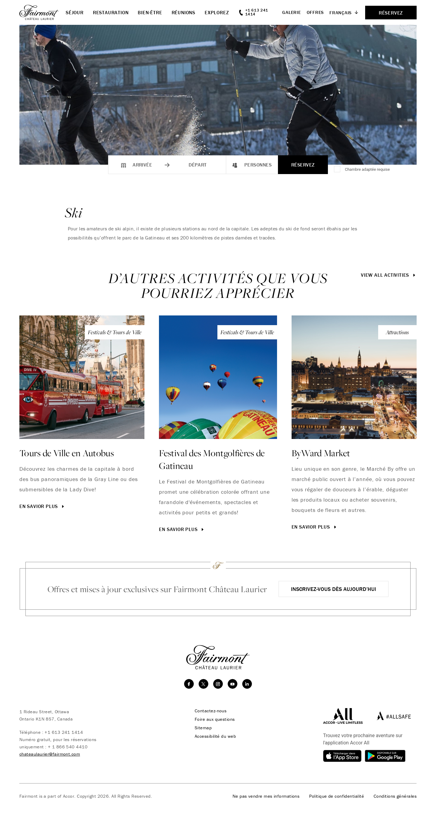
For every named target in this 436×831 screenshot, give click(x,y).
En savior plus (42, 506)
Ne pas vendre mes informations (266, 796)
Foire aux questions (215, 719)
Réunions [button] (183, 12)
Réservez (303, 165)
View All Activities (389, 275)
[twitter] (203, 684)
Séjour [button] (75, 12)
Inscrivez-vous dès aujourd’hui (333, 588)
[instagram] (218, 684)
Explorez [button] (217, 12)
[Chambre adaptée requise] (337, 169)
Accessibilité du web (215, 736)
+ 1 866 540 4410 (68, 747)
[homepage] (42, 12)
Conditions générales (395, 796)
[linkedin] (247, 684)
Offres (315, 12)
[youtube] (232, 684)
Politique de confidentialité (336, 796)
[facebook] (189, 684)
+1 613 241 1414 (64, 732)
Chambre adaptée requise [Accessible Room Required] (367, 169)
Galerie (291, 12)
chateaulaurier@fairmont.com (49, 754)
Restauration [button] (111, 12)
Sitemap (203, 727)
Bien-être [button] (150, 12)
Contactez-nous (210, 711)
